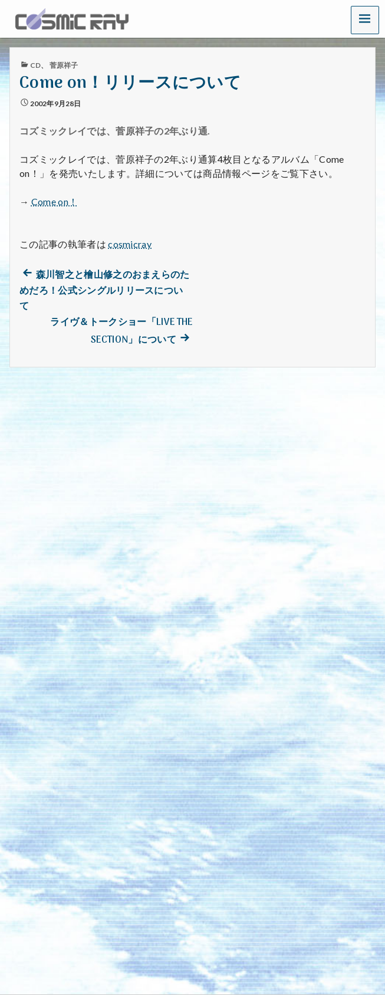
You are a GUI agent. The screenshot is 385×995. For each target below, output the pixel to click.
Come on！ (54, 201)
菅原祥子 (64, 65)
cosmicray (130, 243)
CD (35, 65)
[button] (365, 19)
